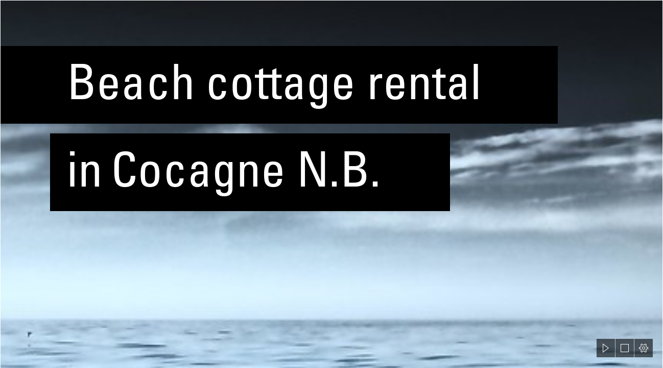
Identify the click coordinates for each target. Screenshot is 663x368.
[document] (331, 184)
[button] (606, 348)
